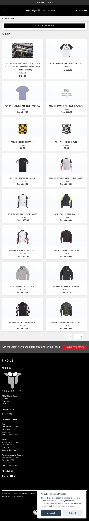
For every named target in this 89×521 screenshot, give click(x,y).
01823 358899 (80, 10)
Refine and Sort (44, 25)
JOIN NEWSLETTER (75, 347)
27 (76, 336)
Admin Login (6, 496)
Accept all (51, 513)
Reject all (72, 513)
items (40, 2)
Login (50, 2)
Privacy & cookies (17, 496)
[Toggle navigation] (4, 10)
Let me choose (68, 506)
